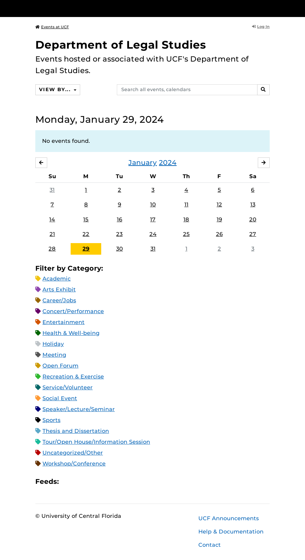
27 (252, 234)
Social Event (59, 398)
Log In (261, 26)
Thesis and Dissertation (75, 431)
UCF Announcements (228, 518)
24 (153, 234)
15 (86, 219)
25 (186, 234)
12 (219, 205)
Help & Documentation (231, 531)
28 (52, 248)
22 (86, 234)
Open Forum (60, 365)
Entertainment (63, 322)
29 (86, 248)
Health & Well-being (71, 333)
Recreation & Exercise (73, 376)
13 (252, 205)
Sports (51, 420)
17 (153, 219)
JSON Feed (114, 481)
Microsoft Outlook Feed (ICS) (79, 481)
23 (119, 234)
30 (119, 248)
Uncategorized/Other (72, 452)
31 (52, 190)
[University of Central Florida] (80, 8)
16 (119, 219)
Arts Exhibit (59, 289)
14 (52, 219)
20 (252, 219)
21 (52, 234)
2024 (168, 162)
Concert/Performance (73, 311)
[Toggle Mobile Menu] (268, 8)
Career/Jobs (59, 300)
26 (219, 234)
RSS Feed (90, 481)
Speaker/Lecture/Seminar (78, 409)
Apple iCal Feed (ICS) (67, 481)
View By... (55, 89)
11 (186, 205)
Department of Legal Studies (120, 44)
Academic (56, 278)
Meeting (54, 355)
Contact (209, 545)
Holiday (53, 344)
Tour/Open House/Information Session (96, 442)
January (142, 162)
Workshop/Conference (74, 463)
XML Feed (102, 481)
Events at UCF (52, 26)
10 (153, 205)
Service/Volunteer (67, 387)
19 (219, 219)
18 (186, 219)
